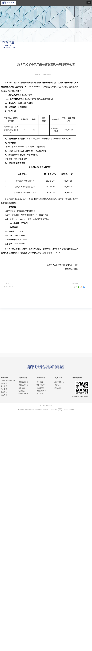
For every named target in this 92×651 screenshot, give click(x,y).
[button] (89, 2)
